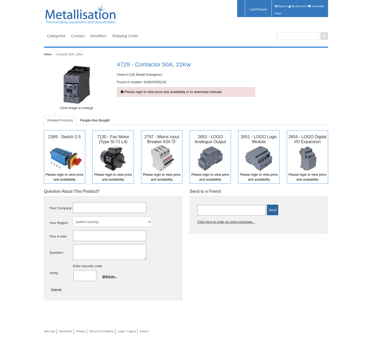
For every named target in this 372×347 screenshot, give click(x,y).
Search (144, 331)
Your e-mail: (58, 236)
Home (47, 54)
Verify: (54, 273)
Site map (49, 331)
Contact (78, 36)
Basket (280, 6)
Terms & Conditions (101, 331)
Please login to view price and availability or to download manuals (171, 92)
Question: (56, 253)
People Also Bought (95, 120)
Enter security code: (88, 266)
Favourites (316, 6)
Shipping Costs (125, 36)
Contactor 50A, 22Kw (69, 54)
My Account (297, 6)
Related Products (60, 120)
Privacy (80, 331)
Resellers (98, 36)
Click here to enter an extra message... (226, 222)
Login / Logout (127, 331)
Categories (56, 36)
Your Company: (60, 208)
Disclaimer (65, 331)
